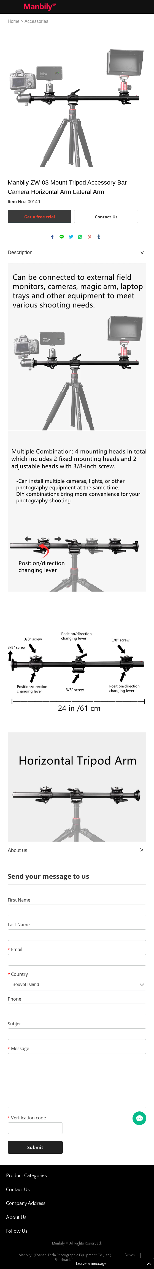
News (130, 1255)
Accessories (36, 21)
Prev (14, 98)
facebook (52, 237)
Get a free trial (39, 216)
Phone (14, 999)
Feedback (63, 1260)
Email (15, 949)
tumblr (99, 237)
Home (14, 21)
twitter (71, 237)
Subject (15, 1024)
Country (18, 974)
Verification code (27, 1118)
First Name (19, 900)
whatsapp (80, 237)
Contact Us (106, 216)
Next (139, 98)
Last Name (19, 925)
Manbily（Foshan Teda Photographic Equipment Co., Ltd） (66, 1255)
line (61, 237)
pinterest (89, 237)
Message (18, 1048)
